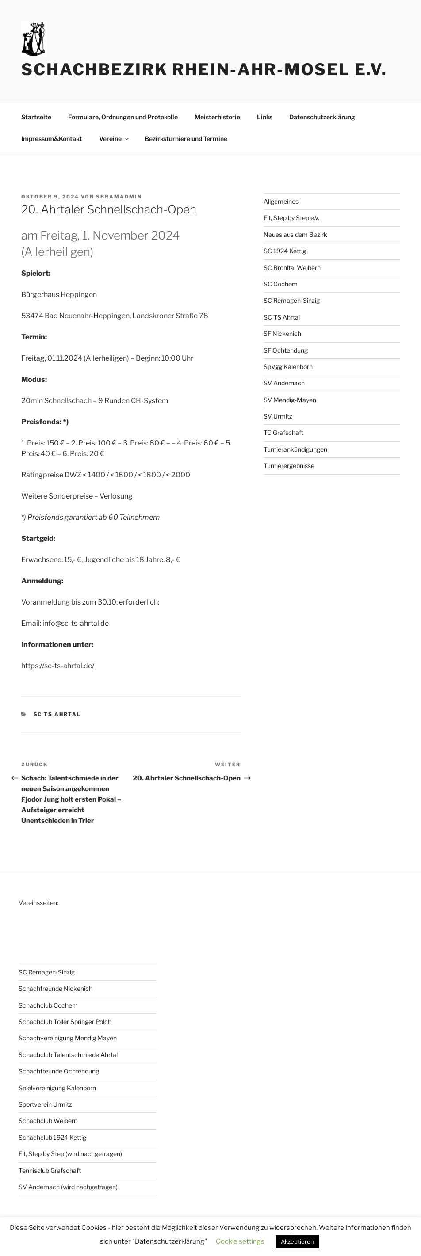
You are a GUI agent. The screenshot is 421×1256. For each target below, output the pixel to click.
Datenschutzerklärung (322, 117)
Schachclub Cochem (48, 1005)
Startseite (36, 117)
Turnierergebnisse (289, 465)
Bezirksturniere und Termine (186, 138)
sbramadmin (119, 197)
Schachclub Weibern (48, 1120)
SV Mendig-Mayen (290, 399)
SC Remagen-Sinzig (292, 300)
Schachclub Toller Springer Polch (65, 1021)
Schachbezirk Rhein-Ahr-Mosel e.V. (204, 69)
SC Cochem (281, 284)
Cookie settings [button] (240, 1241)
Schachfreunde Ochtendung (59, 1071)
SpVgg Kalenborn (288, 366)
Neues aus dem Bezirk (295, 234)
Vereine (114, 138)
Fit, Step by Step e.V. (291, 217)
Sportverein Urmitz (45, 1104)
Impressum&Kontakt (51, 138)
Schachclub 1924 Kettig (52, 1137)
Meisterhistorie (217, 117)
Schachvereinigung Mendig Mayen (68, 1038)
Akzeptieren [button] (297, 1241)
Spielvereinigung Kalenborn (57, 1088)
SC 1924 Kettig (285, 251)
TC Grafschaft (283, 432)
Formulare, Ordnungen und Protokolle (123, 117)
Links (264, 117)
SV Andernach (284, 383)
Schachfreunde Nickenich (55, 988)
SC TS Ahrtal (57, 714)
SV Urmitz (278, 416)
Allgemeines (281, 201)
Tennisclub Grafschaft (50, 1170)
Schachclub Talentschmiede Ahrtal (68, 1054)
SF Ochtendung (286, 350)
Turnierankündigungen (295, 449)
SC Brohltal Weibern (292, 267)
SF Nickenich (282, 333)
